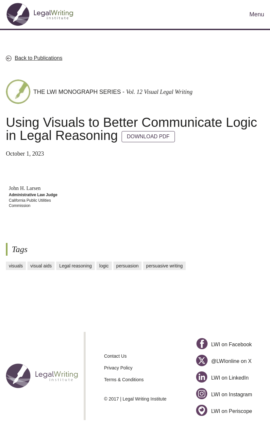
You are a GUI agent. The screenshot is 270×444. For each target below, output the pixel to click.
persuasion (127, 265)
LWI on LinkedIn (222, 378)
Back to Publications (38, 58)
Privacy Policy (118, 367)
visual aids (41, 265)
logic (104, 265)
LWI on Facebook (224, 344)
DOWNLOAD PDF (148, 136)
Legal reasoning (75, 265)
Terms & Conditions (123, 379)
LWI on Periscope (224, 411)
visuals (16, 265)
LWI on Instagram (224, 394)
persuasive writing (164, 265)
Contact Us (115, 356)
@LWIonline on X (223, 361)
